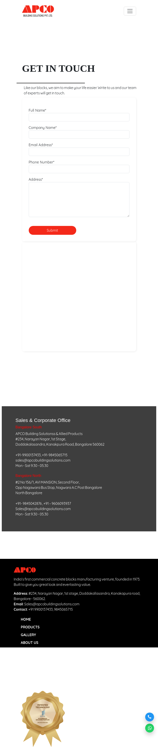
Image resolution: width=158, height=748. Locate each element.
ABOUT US (29, 642)
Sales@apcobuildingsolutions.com (43, 509)
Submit (52, 230)
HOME (26, 619)
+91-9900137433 (28, 455)
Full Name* (37, 110)
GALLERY (28, 635)
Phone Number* (41, 162)
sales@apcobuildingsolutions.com (42, 460)
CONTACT (29, 658)
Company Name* (43, 127)
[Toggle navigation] (130, 11)
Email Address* (41, 145)
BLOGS (26, 650)
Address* (36, 179)
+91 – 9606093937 (57, 503)
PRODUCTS (30, 627)
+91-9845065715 (55, 455)
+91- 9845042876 (28, 503)
